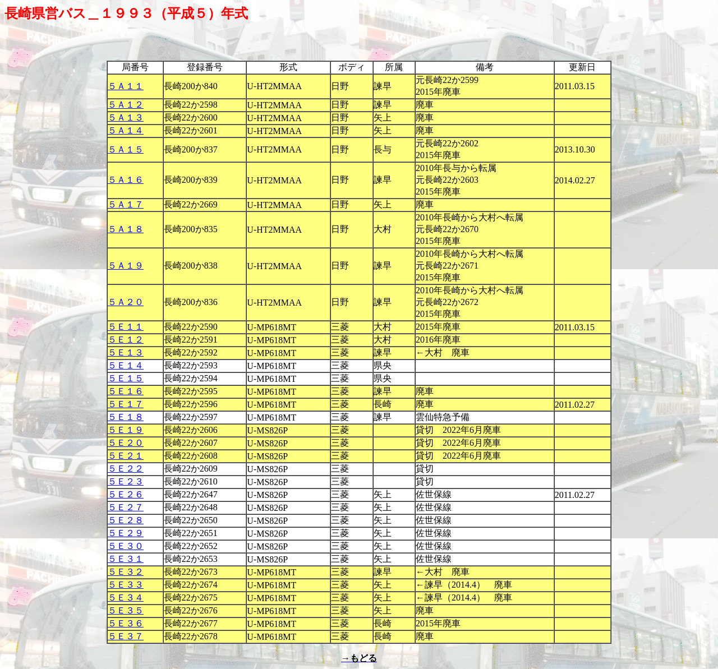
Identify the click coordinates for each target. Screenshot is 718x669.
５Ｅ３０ (126, 546)
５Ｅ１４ (126, 365)
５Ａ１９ (126, 265)
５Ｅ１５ (126, 378)
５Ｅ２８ (126, 520)
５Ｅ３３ (126, 584)
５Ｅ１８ (126, 417)
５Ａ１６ (126, 179)
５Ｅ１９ (126, 430)
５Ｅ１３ (126, 352)
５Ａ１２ (126, 104)
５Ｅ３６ (126, 623)
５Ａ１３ (126, 117)
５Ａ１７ (126, 204)
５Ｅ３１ (126, 559)
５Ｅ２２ (126, 468)
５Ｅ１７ (126, 404)
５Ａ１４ (126, 130)
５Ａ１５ (126, 149)
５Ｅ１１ (126, 326)
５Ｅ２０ (126, 442)
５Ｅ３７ (126, 636)
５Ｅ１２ (126, 339)
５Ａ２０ (126, 302)
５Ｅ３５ (126, 610)
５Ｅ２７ (126, 507)
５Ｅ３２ (126, 571)
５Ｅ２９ (126, 533)
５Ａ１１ (126, 86)
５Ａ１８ (126, 229)
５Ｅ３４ (126, 597)
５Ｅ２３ (126, 481)
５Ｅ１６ (126, 391)
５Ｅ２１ (126, 455)
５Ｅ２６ (126, 494)
